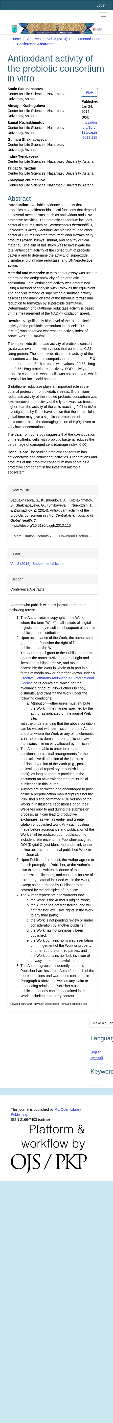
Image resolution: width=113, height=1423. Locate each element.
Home (16, 39)
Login (101, 5)
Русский (96, 1058)
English (95, 1052)
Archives (34, 39)
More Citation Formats (33, 536)
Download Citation (75, 536)
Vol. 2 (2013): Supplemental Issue (73, 39)
